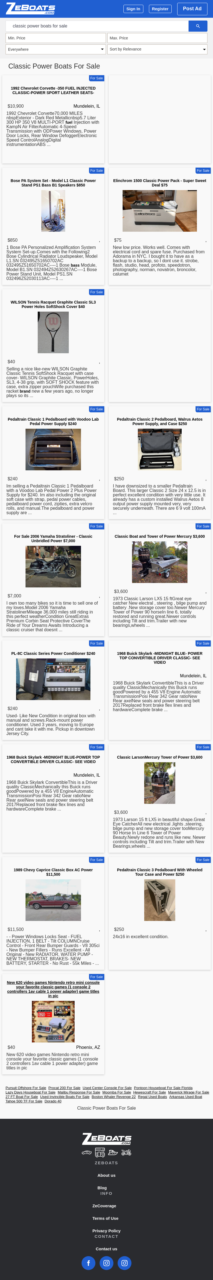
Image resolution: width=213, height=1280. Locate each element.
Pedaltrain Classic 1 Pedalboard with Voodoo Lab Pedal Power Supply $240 (53, 421)
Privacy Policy (106, 1230)
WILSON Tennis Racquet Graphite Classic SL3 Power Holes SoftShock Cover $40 (53, 304)
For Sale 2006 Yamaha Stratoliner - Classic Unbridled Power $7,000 (53, 538)
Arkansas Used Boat (185, 1097)
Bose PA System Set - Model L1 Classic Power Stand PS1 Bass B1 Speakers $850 (53, 182)
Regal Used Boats (152, 1097)
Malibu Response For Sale (79, 1092)
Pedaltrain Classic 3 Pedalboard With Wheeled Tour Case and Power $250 (159, 872)
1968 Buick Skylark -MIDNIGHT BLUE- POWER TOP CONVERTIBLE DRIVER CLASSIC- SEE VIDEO (159, 658)
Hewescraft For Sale (149, 1092)
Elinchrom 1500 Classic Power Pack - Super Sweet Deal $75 (159, 182)
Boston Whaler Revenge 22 (114, 1097)
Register (160, 8)
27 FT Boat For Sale (22, 1097)
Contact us (106, 1248)
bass (75, 265)
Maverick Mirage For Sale (188, 1092)
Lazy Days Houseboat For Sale (30, 1092)
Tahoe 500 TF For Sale (24, 1101)
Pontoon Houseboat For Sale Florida (163, 1088)
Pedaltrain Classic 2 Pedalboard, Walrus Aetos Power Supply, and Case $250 (160, 421)
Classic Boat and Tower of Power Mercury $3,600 (160, 536)
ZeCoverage (104, 1205)
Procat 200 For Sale (64, 1088)
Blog (102, 1187)
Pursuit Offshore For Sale (26, 1088)
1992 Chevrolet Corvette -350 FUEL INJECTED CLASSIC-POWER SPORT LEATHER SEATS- (53, 90)
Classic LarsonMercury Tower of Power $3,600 (159, 757)
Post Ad (192, 8)
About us (107, 1175)
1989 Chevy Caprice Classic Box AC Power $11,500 (53, 872)
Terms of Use (105, 1218)
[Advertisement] (160, 120)
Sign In (133, 8)
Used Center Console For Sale (107, 1088)
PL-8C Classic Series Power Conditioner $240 (53, 653)
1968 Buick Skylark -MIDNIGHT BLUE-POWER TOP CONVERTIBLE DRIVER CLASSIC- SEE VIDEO (53, 759)
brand (25, 391)
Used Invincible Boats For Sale (65, 1097)
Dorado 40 (53, 1101)
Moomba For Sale (116, 1092)
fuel (68, 122)
